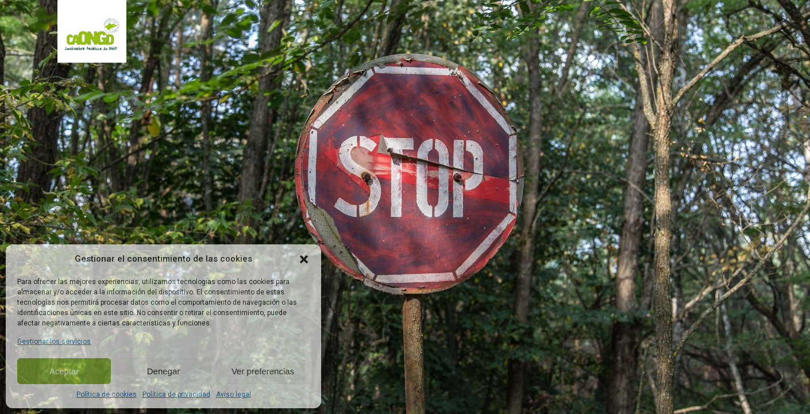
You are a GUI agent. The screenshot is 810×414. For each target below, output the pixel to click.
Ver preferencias (263, 371)
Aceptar (64, 371)
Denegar (163, 371)
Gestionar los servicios (54, 342)
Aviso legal (233, 394)
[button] (304, 259)
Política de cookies (106, 394)
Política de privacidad (176, 394)
